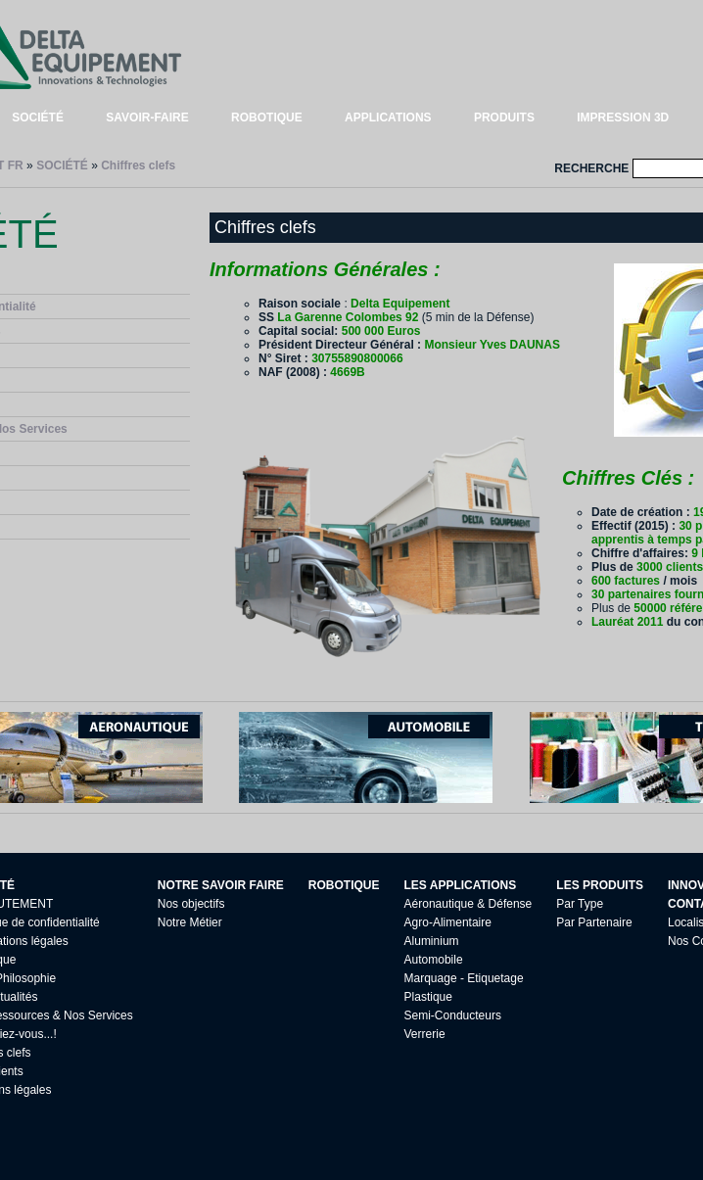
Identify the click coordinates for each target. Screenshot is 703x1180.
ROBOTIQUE (267, 117)
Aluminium (431, 941)
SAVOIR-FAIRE (147, 117)
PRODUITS (504, 117)
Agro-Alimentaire (448, 922)
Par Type (579, 904)
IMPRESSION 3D (623, 117)
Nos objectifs (191, 904)
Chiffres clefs (138, 165)
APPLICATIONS (388, 117)
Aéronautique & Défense (468, 904)
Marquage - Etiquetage (464, 978)
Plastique (428, 997)
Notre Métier (190, 922)
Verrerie (424, 1034)
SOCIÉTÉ (38, 117)
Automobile (433, 960)
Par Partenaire (594, 922)
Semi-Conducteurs (452, 1015)
